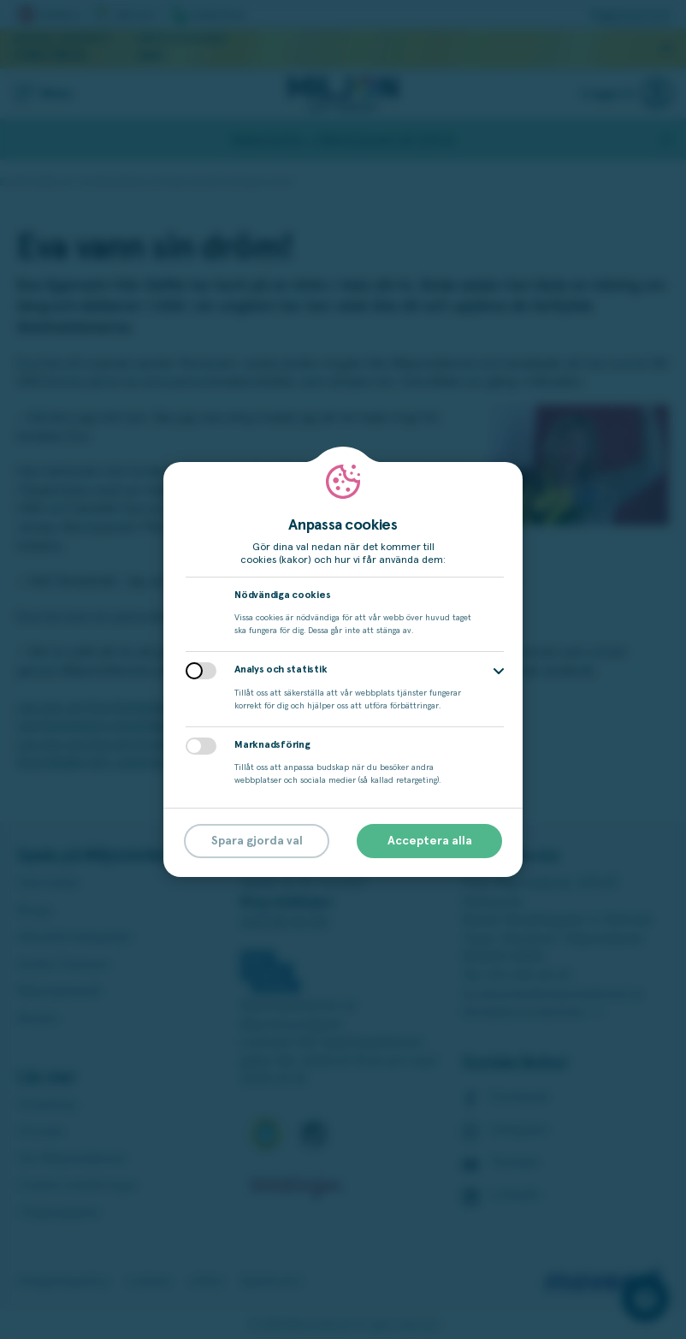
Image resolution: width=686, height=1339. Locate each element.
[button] (499, 671)
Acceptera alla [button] (429, 841)
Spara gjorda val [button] (257, 841)
